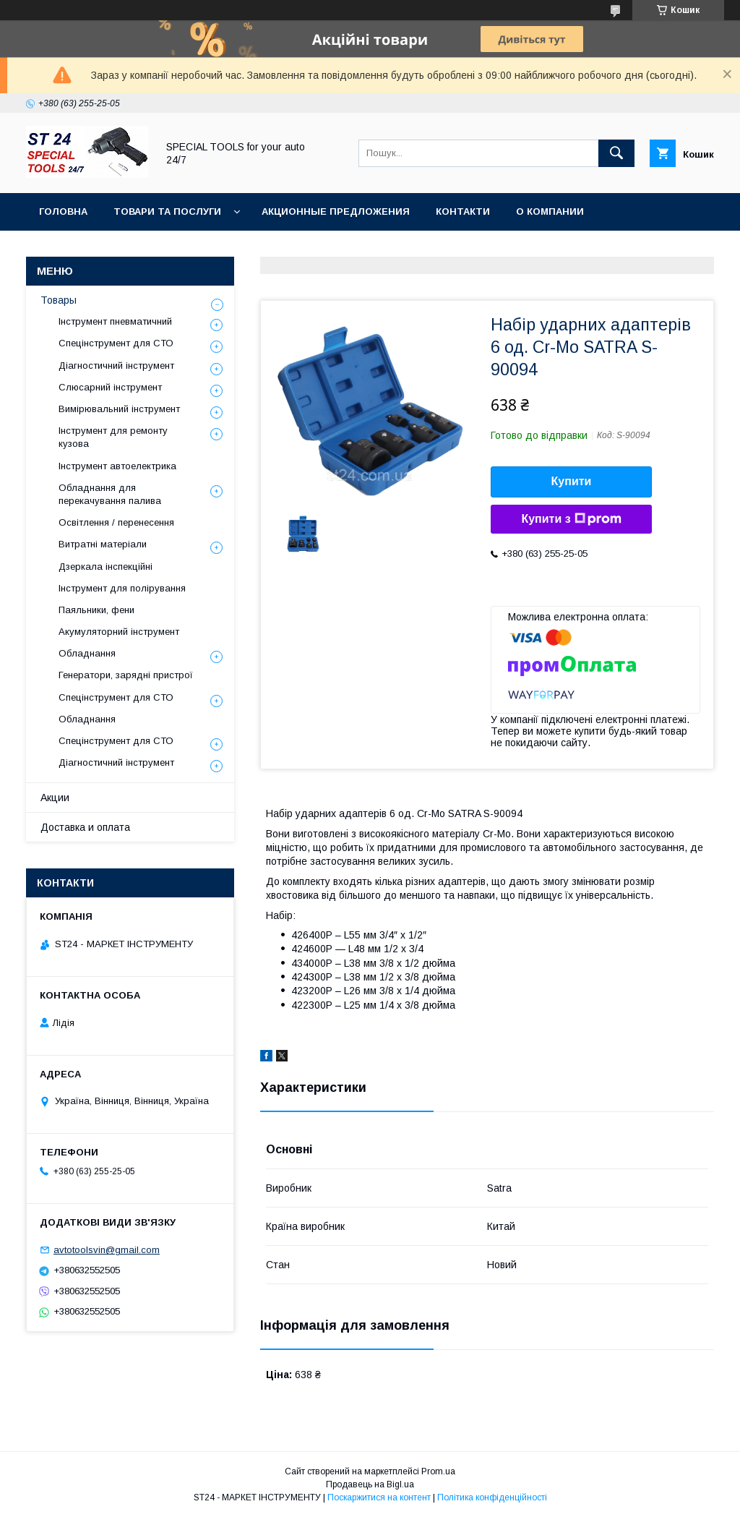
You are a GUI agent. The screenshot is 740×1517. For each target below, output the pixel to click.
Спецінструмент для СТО (116, 343)
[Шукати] (616, 153)
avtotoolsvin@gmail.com (106, 1249)
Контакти (463, 211)
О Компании (550, 211)
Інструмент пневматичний (115, 321)
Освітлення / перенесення (116, 522)
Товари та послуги (167, 211)
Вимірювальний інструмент (119, 408)
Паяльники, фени (96, 609)
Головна (63, 211)
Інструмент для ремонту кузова (113, 437)
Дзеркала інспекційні (105, 566)
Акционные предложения (336, 211)
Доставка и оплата (85, 827)
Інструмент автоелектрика (117, 466)
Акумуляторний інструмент (119, 631)
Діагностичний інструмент (116, 365)
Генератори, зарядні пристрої (126, 675)
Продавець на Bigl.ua (370, 1484)
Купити (571, 481)
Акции (54, 797)
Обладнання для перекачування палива (110, 494)
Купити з (571, 519)
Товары (58, 300)
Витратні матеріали (103, 544)
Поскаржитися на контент (379, 1497)
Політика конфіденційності (492, 1497)
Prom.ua (438, 1471)
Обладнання (87, 653)
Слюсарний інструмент (110, 387)
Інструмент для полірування (122, 588)
